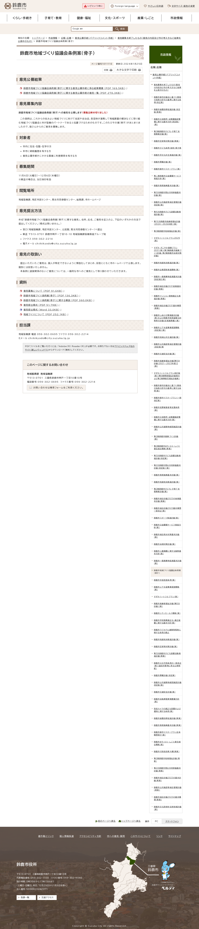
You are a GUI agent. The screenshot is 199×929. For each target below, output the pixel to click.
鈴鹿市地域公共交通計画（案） (167, 337)
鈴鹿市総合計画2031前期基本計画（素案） (167, 287)
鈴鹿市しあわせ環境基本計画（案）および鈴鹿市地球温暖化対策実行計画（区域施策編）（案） (167, 318)
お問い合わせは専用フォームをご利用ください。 (58, 388)
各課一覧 (25, 897)
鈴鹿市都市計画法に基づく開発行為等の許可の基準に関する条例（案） (167, 388)
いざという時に (95, 6)
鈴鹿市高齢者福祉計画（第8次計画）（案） (167, 605)
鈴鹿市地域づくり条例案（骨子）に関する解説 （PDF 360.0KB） (59, 300)
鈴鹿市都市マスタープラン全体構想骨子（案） (167, 733)
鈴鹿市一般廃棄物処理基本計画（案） (167, 562)
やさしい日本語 (155, 6)
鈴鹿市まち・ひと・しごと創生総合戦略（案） (167, 743)
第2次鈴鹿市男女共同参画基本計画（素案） (167, 769)
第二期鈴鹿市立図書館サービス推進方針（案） (167, 177)
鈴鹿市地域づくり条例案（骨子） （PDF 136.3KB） (51, 296)
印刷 (106, 70)
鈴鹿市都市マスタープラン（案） (167, 169)
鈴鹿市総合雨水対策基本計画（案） (167, 536)
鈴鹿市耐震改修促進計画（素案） (167, 718)
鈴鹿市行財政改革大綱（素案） (167, 751)
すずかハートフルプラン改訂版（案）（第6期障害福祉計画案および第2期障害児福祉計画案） (167, 375)
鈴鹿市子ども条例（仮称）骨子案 (167, 148)
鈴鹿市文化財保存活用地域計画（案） (167, 808)
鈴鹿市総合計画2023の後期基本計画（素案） (167, 500)
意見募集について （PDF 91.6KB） (44, 291)
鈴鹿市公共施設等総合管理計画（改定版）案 (167, 345)
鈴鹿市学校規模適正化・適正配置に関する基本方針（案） (167, 621)
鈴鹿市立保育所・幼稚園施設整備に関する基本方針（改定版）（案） (167, 121)
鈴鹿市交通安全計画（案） (165, 354)
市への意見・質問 (116, 836)
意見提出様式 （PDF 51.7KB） (41, 305)
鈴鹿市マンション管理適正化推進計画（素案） (167, 297)
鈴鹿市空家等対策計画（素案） (167, 141)
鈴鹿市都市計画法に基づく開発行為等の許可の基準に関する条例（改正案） (167, 99)
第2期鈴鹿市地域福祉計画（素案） (167, 760)
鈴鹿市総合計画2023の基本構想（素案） (167, 798)
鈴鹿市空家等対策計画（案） (166, 646)
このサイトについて (141, 836)
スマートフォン (172, 821)
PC (156, 821)
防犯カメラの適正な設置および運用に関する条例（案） (167, 710)
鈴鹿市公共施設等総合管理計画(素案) (167, 789)
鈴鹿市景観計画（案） (163, 162)
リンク (159, 836)
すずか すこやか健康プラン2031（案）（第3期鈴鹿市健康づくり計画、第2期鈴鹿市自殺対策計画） (168, 252)
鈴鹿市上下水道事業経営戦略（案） (167, 588)
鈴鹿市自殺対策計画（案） (165, 544)
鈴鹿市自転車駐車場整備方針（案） (167, 700)
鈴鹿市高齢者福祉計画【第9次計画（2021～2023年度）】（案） (167, 363)
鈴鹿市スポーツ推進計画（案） (166, 518)
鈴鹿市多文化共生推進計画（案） (167, 155)
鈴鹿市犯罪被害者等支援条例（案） (167, 409)
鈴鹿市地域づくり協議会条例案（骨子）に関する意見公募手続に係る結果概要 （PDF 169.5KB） (75, 88)
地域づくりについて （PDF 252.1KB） (46, 314)
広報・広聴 (66, 38)
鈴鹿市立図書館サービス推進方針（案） (167, 526)
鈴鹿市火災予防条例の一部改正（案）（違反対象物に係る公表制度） (167, 665)
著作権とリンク (46, 836)
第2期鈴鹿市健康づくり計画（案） (166, 438)
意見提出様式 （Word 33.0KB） (42, 310)
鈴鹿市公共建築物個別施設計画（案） (167, 428)
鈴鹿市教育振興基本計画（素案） (167, 725)
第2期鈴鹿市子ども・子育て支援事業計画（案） (167, 490)
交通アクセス (47, 897)
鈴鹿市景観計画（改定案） (165, 675)
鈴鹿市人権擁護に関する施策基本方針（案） (167, 552)
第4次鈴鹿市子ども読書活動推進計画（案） (167, 213)
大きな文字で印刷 (126, 70)
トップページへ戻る (131, 821)
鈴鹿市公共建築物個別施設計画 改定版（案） (167, 684)
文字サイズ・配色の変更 (183, 6)
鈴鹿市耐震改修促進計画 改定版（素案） (167, 111)
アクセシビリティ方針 (90, 836)
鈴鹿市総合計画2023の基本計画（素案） (167, 779)
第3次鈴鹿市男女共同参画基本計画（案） (167, 194)
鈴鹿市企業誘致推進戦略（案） (167, 270)
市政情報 (52, 38)
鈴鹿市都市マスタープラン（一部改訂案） (167, 399)
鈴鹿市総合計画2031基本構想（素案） (167, 307)
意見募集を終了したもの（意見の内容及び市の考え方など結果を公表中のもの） (167, 87)
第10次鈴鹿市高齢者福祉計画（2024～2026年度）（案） (167, 223)
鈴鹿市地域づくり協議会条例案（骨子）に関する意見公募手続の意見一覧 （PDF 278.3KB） (73, 93)
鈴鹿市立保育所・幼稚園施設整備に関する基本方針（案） (167, 418)
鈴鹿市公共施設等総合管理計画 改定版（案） (167, 203)
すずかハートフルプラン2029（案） (167, 239)
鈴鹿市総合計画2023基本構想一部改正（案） (167, 509)
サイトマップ (174, 836)
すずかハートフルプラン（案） (166, 597)
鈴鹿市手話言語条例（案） (165, 580)
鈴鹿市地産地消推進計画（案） (167, 263)
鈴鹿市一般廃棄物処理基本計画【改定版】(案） (167, 278)
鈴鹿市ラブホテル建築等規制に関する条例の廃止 (167, 631)
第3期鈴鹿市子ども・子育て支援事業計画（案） (167, 133)
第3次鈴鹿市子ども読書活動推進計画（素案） (167, 655)
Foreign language (125, 6)
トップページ (38, 38)
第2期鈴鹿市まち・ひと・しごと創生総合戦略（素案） (167, 447)
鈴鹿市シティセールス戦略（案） (167, 613)
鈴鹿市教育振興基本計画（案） (167, 185)
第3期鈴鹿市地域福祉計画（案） (167, 231)
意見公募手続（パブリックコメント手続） (94, 38)
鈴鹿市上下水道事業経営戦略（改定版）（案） (167, 329)
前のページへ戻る (107, 821)
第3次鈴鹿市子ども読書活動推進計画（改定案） (167, 457)
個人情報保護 (67, 836)
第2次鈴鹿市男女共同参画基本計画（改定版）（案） (167, 466)
